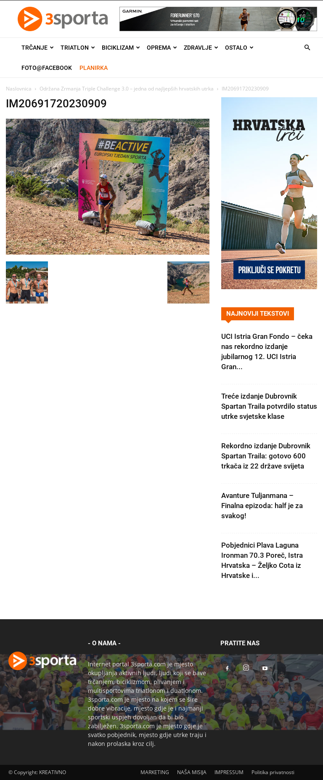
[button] (307, 48)
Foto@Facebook (46, 67)
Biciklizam (121, 47)
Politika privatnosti (273, 772)
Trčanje (37, 47)
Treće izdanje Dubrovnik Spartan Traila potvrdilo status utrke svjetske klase (269, 406)
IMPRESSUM (229, 772)
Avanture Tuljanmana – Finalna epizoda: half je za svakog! (262, 505)
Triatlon (78, 47)
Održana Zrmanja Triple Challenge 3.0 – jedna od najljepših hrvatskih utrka (127, 88)
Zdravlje (201, 47)
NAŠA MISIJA (192, 772)
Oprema (162, 47)
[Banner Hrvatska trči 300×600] (269, 287)
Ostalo (239, 47)
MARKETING (154, 772)
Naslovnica (19, 88)
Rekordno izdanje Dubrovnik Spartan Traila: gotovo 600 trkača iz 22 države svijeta (265, 456)
